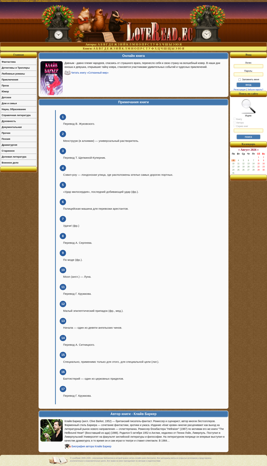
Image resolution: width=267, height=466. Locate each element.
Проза (5, 85)
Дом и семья (9, 103)
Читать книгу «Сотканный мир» (89, 72)
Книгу (237, 119)
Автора (238, 122)
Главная (18, 54)
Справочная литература (16, 115)
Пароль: (248, 73)
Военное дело (10, 162)
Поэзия (6, 139)
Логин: (248, 65)
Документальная (12, 127)
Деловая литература (14, 156)
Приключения (10, 79)
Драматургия (9, 144)
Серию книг (240, 126)
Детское (6, 97)
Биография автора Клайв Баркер (91, 446)
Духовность (9, 121)
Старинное (8, 150)
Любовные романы (13, 73)
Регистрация (239, 89)
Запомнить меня (248, 79)
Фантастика (9, 61)
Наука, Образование (14, 109)
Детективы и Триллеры (16, 67)
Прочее (6, 133)
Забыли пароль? (255, 89)
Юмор (5, 91)
